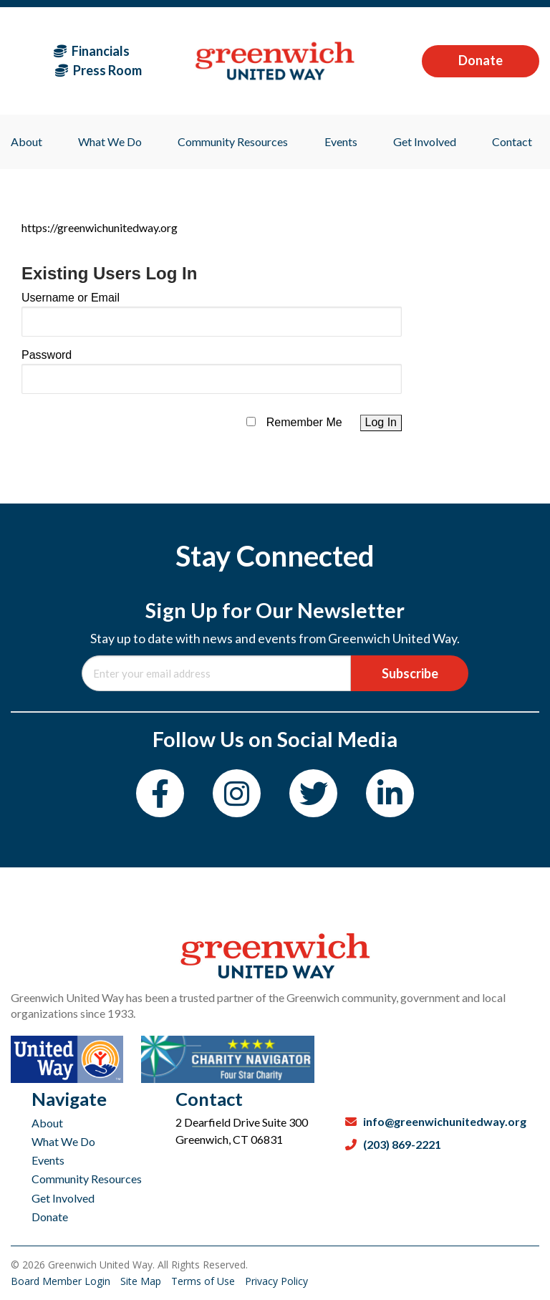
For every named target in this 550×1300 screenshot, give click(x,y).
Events (48, 1160)
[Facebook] (160, 793)
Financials (92, 51)
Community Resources (87, 1178)
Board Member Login (62, 1281)
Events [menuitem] (340, 141)
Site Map (142, 1281)
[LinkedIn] (390, 793)
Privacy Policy (276, 1281)
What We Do (63, 1141)
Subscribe (410, 673)
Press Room (98, 70)
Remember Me (304, 422)
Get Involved (63, 1198)
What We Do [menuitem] (110, 141)
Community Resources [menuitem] (233, 141)
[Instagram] (237, 793)
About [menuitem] (26, 141)
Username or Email (70, 298)
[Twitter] (313, 793)
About (47, 1123)
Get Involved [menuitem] (424, 141)
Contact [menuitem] (512, 141)
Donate (480, 60)
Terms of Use (204, 1281)
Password (46, 355)
